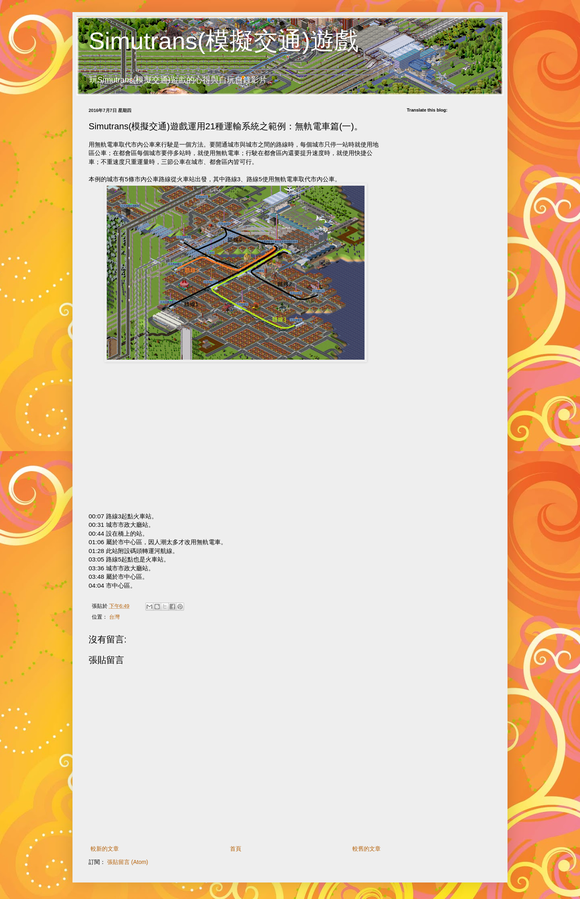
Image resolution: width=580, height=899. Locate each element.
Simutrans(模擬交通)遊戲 (223, 40)
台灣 (114, 617)
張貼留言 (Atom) (127, 862)
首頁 (235, 848)
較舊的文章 (366, 848)
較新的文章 (105, 848)
